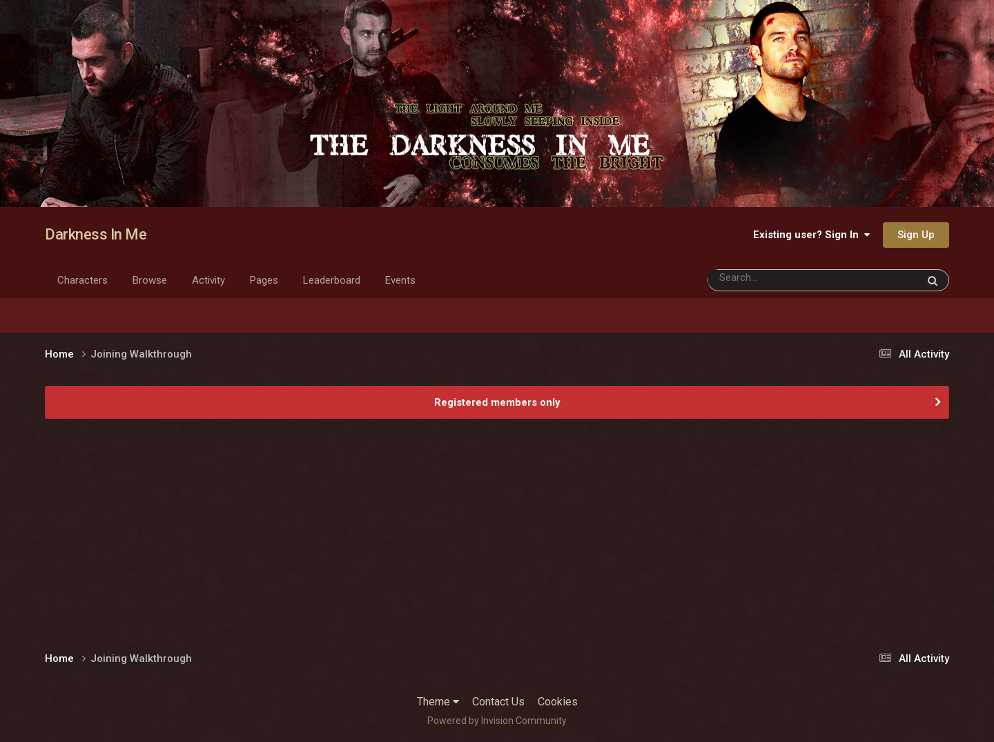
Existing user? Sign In (811, 234)
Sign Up (916, 234)
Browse (150, 280)
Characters (82, 280)
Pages (264, 280)
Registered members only (497, 402)
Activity (208, 280)
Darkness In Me (95, 234)
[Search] (787, 278)
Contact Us (498, 701)
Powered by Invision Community (497, 720)
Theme (438, 701)
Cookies (558, 701)
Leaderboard (331, 280)
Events (400, 280)
